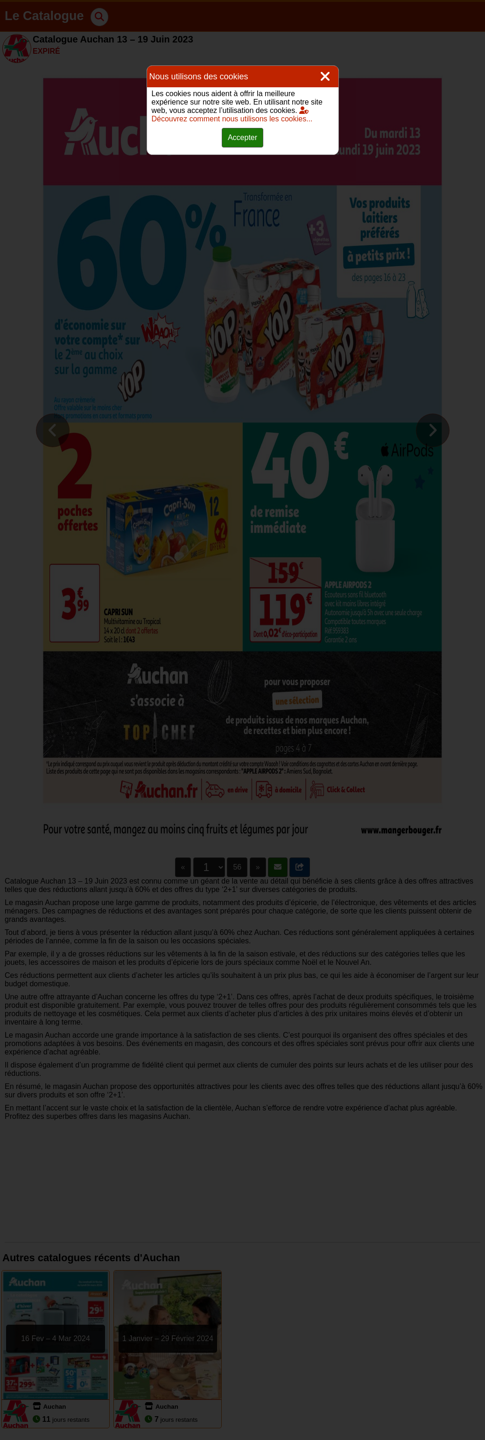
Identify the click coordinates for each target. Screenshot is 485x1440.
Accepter (242, 137)
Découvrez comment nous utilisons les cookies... (232, 114)
